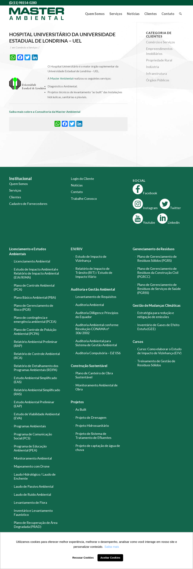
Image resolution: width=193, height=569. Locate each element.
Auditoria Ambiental (89, 305)
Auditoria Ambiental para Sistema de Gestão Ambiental (96, 343)
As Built (80, 409)
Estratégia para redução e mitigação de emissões (155, 315)
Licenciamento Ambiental (32, 261)
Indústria (152, 67)
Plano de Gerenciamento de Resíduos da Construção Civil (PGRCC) (157, 272)
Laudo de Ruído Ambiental (32, 494)
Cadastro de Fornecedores (28, 204)
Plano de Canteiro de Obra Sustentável (94, 375)
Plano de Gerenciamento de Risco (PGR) (33, 307)
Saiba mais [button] (111, 546)
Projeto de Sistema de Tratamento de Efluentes (93, 436)
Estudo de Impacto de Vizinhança (90, 258)
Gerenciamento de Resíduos (154, 249)
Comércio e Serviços (27, 47)
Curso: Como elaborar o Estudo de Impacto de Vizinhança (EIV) (159, 351)
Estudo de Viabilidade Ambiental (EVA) (37, 416)
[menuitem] (95, 13)
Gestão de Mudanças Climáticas (157, 305)
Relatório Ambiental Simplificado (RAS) (37, 392)
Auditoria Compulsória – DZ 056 (98, 353)
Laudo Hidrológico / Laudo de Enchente (35, 476)
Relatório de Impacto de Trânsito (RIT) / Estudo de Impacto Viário (93, 272)
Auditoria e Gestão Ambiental (93, 289)
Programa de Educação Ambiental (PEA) (30, 448)
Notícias (77, 185)
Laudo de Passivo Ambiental (33, 486)
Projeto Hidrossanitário (92, 426)
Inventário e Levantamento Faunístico (33, 512)
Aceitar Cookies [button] (110, 557)
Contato (77, 192)
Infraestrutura (156, 73)
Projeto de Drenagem (90, 417)
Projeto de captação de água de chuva (97, 448)
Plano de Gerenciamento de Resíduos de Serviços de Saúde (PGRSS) (159, 289)
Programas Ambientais (30, 426)
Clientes (15, 197)
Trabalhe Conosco (84, 198)
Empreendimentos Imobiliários (159, 51)
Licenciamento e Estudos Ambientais (27, 251)
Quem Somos (18, 184)
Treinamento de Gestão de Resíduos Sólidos (156, 363)
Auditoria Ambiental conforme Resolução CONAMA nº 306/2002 (97, 329)
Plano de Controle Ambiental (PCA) (34, 287)
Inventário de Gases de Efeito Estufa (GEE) (158, 327)
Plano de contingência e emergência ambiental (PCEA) (35, 319)
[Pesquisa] (180, 13)
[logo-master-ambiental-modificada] (36, 13)
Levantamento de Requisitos (95, 297)
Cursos (138, 342)
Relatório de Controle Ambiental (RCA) (37, 356)
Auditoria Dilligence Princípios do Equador (96, 315)
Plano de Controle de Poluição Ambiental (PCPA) (35, 332)
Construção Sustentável (89, 366)
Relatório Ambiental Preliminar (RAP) (35, 344)
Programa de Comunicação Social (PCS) (33, 436)
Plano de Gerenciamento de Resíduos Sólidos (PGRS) (157, 258)
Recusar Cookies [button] (83, 557)
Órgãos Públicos (157, 80)
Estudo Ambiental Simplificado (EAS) (35, 380)
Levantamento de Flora (30, 502)
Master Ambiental (61, 78)
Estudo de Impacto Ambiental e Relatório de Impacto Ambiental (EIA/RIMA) (36, 273)
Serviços (15, 190)
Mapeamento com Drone (32, 466)
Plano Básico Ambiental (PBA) (35, 297)
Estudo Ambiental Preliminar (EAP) (34, 404)
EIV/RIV (77, 249)
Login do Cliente (82, 179)
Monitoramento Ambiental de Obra (96, 387)
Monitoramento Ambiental (33, 458)
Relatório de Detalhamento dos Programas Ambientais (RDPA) (36, 368)
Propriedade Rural (159, 60)
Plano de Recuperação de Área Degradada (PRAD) (35, 525)
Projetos (77, 402)
